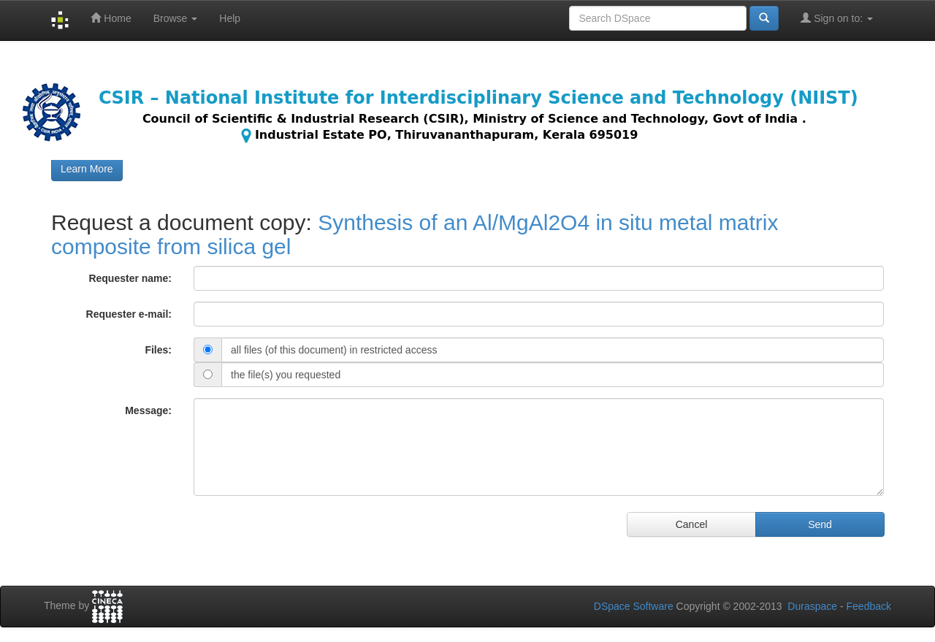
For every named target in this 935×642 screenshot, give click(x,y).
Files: (158, 350)
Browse (175, 18)
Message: (148, 410)
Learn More (87, 169)
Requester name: (130, 278)
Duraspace (812, 606)
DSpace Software (633, 606)
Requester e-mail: (129, 314)
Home (111, 18)
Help (229, 18)
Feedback (869, 606)
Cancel (692, 524)
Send (820, 524)
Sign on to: (837, 18)
